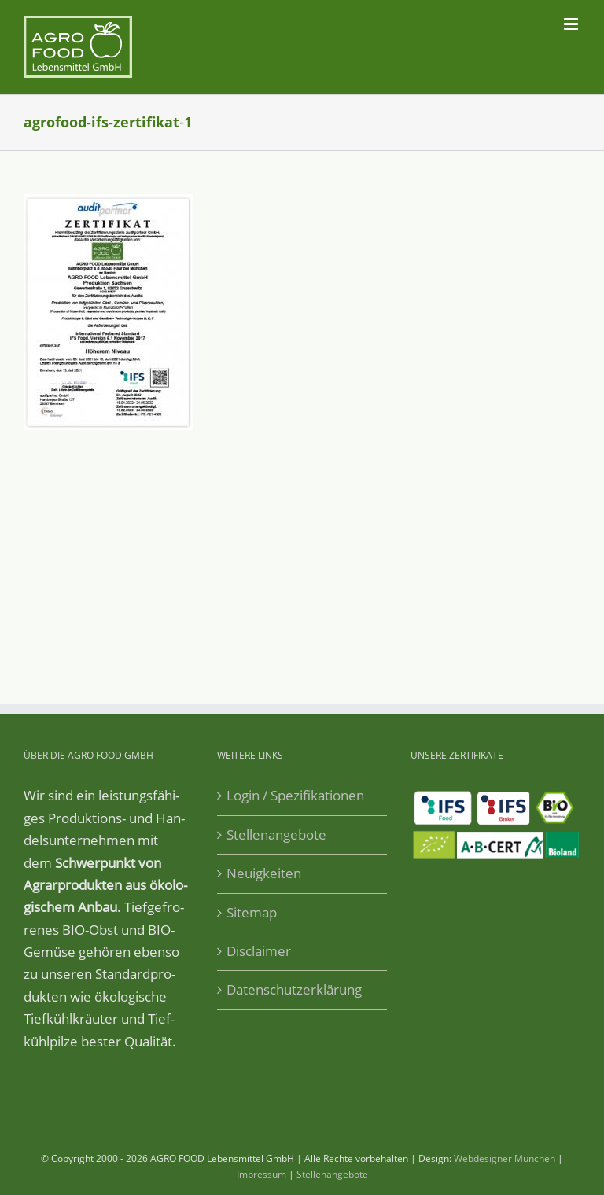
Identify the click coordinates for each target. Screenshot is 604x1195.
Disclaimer (258, 951)
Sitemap (251, 912)
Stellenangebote (276, 834)
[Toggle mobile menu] (572, 24)
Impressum (261, 1174)
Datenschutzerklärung (294, 989)
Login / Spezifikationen (295, 795)
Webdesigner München (504, 1158)
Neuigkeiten (263, 873)
